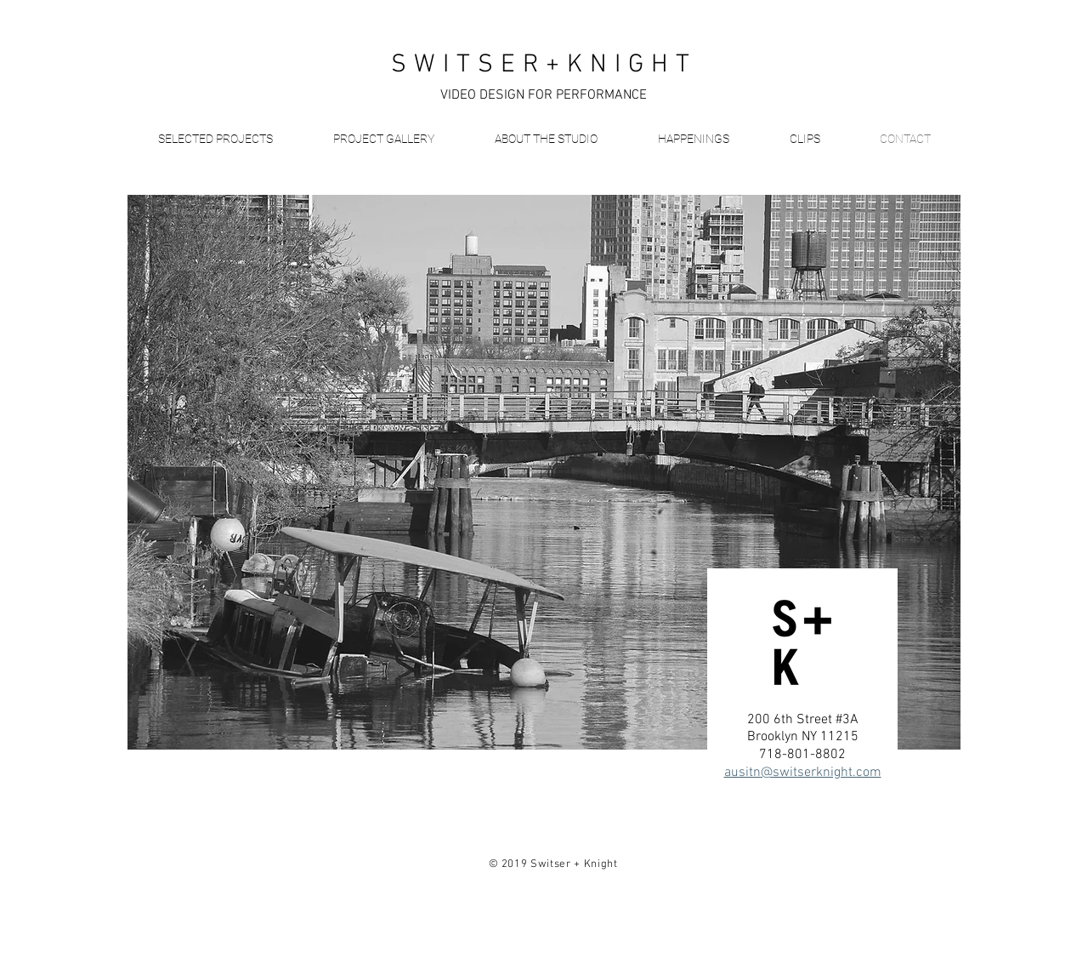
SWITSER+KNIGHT (544, 65)
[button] (215, 138)
